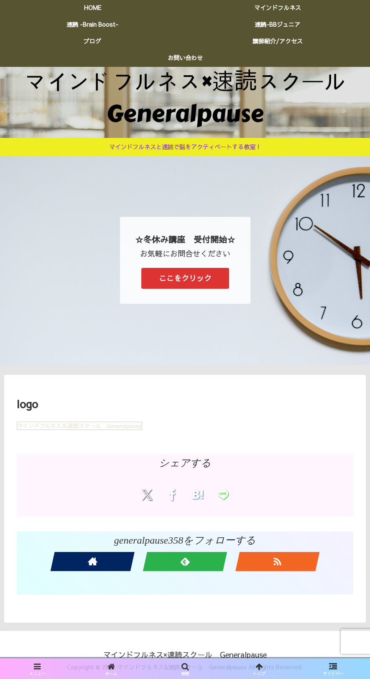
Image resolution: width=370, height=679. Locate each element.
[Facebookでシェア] (172, 494)
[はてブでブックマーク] (197, 494)
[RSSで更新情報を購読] (277, 561)
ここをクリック (185, 278)
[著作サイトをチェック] (93, 561)
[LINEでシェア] (223, 494)
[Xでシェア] (146, 494)
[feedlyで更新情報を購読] (185, 561)
